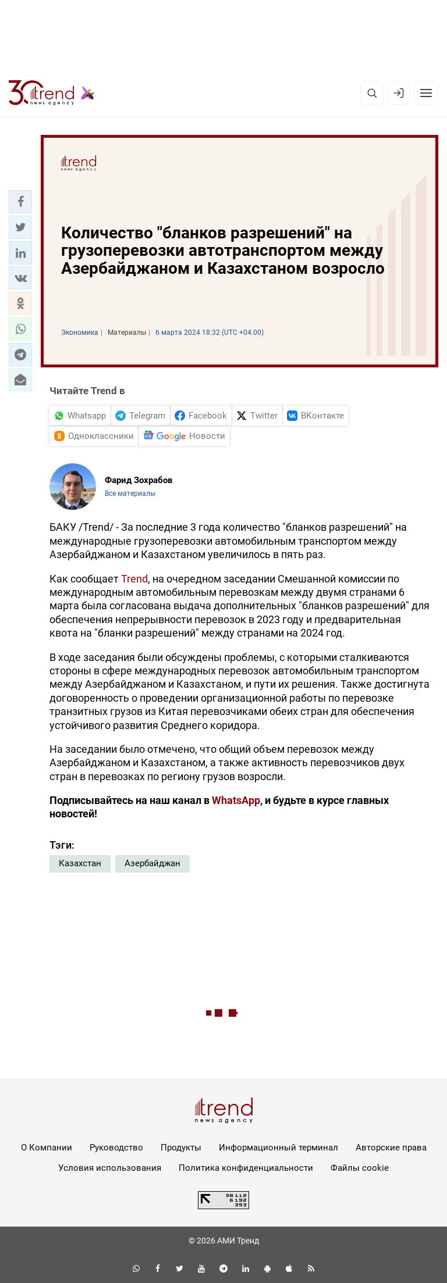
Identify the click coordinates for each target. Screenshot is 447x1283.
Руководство (116, 1147)
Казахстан (80, 863)
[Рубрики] (426, 93)
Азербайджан (152, 863)
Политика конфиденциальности (246, 1168)
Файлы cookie (360, 1168)
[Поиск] (372, 93)
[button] (20, 201)
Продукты (181, 1147)
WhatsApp (236, 800)
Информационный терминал (278, 1147)
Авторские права (391, 1147)
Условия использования (109, 1168)
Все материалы (130, 493)
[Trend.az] (52, 93)
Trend (134, 579)
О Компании (46, 1147)
